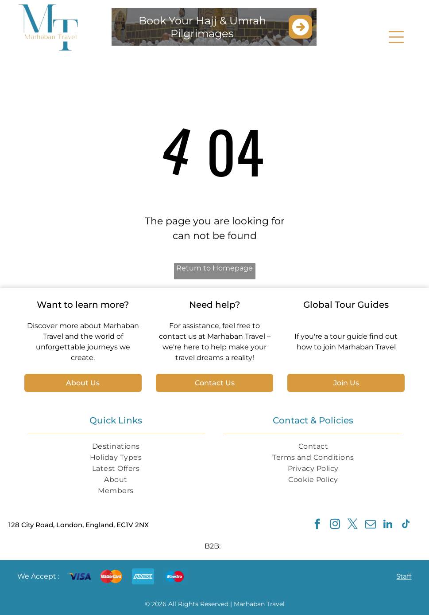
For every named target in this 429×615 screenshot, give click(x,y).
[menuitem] (116, 446)
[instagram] (335, 525)
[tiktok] (406, 525)
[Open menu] (396, 37)
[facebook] (317, 525)
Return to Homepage (214, 268)
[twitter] (352, 525)
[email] (370, 525)
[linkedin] (388, 525)
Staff (403, 576)
